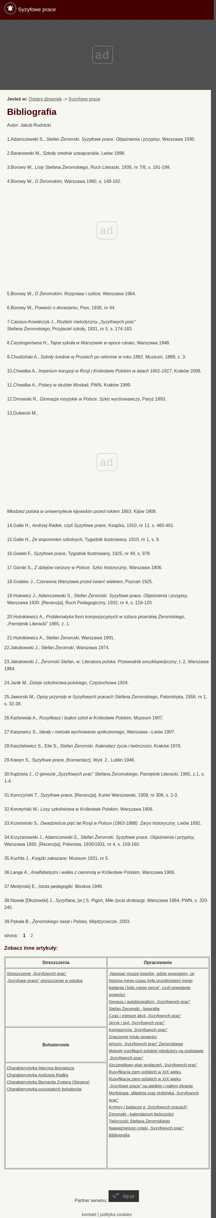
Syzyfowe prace (37, 9)
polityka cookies (116, 1214)
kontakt (89, 1214)
